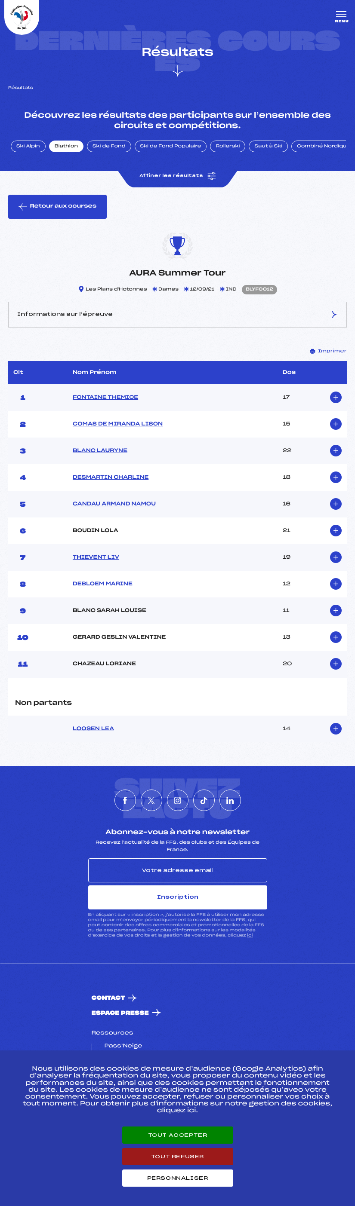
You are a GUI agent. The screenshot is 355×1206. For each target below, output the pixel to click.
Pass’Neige (123, 1046)
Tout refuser (177, 1156)
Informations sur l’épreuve (177, 314)
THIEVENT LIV (96, 557)
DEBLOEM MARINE (103, 584)
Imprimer (328, 351)
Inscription (177, 897)
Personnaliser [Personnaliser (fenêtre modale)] (177, 1178)
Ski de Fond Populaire (170, 146)
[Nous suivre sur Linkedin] (230, 800)
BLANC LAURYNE (100, 450)
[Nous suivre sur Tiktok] (204, 800)
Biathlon (66, 146)
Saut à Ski (268, 146)
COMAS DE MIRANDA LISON (118, 424)
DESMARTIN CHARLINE (110, 477)
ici (250, 935)
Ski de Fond (109, 146)
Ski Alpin (28, 146)
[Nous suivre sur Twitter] (151, 800)
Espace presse (120, 1013)
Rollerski (228, 146)
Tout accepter (177, 1135)
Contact (108, 998)
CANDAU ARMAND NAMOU (114, 504)
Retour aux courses (57, 206)
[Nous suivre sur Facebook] (125, 800)
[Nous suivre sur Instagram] (177, 800)
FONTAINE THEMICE (105, 397)
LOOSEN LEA (93, 729)
